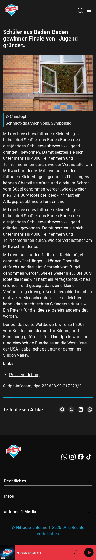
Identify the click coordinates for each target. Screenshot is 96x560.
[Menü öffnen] (89, 10)
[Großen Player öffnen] (75, 552)
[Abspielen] (89, 552)
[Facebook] (81, 457)
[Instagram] (72, 457)
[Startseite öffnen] (11, 10)
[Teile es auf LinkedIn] (81, 409)
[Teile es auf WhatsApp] (90, 409)
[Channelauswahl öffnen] (80, 10)
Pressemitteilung (25, 374)
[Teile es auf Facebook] (62, 409)
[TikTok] (89, 457)
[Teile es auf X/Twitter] (71, 409)
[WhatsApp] (64, 457)
